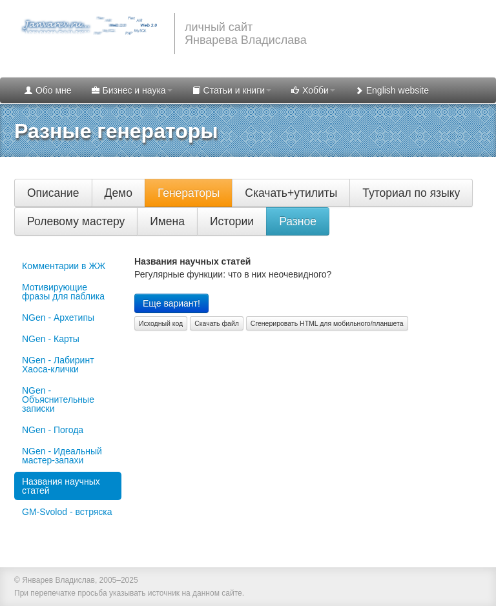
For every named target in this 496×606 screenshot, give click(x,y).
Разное (297, 221)
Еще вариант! (171, 303)
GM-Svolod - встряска (67, 512)
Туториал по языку (411, 193)
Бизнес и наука (131, 90)
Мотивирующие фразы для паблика (63, 291)
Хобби (313, 90)
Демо (118, 193)
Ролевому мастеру (76, 221)
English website (392, 90)
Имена (167, 221)
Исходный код (161, 323)
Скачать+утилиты (291, 193)
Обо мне (48, 90)
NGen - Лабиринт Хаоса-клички (58, 364)
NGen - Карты (50, 339)
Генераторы (189, 193)
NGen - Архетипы (58, 317)
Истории (232, 221)
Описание (53, 193)
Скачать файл (216, 323)
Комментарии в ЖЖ (63, 266)
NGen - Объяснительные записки (58, 399)
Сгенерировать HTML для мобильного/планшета (327, 323)
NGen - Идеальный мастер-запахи (62, 455)
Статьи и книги (231, 90)
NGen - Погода (52, 430)
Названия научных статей (61, 486)
